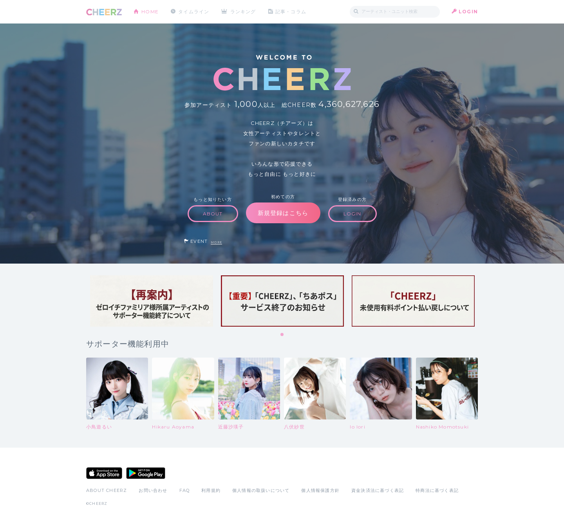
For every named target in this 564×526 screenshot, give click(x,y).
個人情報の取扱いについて (260, 490)
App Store (104, 473)
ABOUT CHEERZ (106, 490)
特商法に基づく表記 (437, 490)
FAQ (184, 490)
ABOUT (213, 214)
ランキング (243, 11)
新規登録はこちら (283, 213)
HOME (150, 11)
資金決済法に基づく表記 (377, 490)
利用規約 (211, 490)
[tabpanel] (151, 301)
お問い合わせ (153, 490)
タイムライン (193, 11)
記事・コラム (290, 11)
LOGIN (468, 11)
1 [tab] (282, 335)
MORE (216, 242)
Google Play (145, 473)
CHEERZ (104, 12)
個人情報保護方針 (320, 490)
